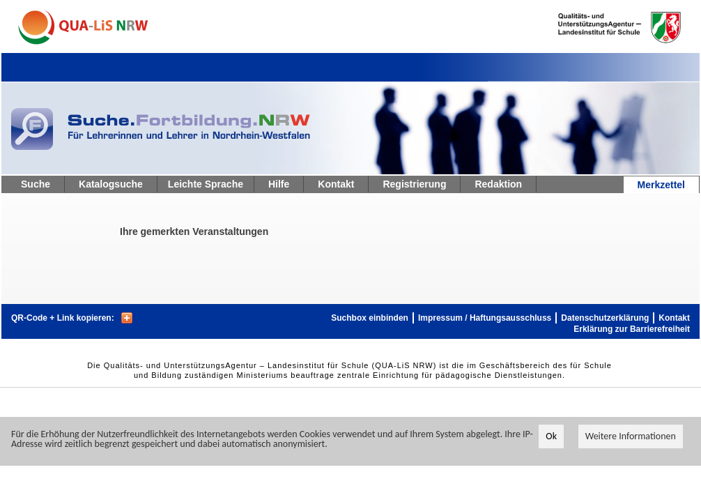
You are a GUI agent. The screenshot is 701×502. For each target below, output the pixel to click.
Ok (551, 436)
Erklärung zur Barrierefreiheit (631, 329)
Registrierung (414, 184)
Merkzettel (661, 184)
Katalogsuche (111, 184)
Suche (35, 184)
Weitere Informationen (630, 436)
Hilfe (278, 184)
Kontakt (336, 184)
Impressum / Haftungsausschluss (484, 318)
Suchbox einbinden (369, 318)
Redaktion (498, 184)
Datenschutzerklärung (605, 318)
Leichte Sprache (205, 184)
